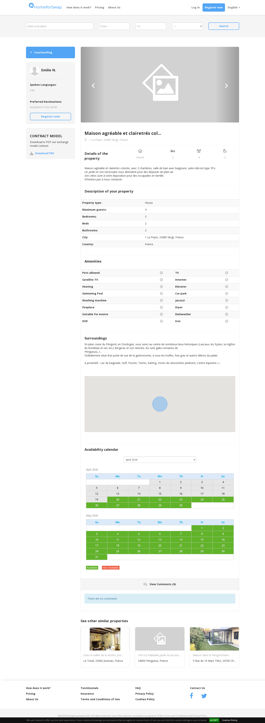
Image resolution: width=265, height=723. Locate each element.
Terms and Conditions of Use (100, 699)
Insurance (87, 693)
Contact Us (197, 688)
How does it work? (79, 7)
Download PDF (44, 153)
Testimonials (89, 688)
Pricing (99, 7)
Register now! (50, 116)
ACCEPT (214, 720)
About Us (114, 7)
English (234, 7)
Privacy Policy (144, 693)
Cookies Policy (229, 720)
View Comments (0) (160, 584)
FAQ (138, 688)
